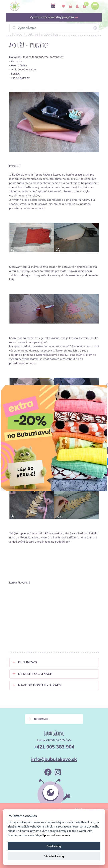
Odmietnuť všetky (54, 856)
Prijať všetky (54, 846)
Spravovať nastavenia (56, 835)
